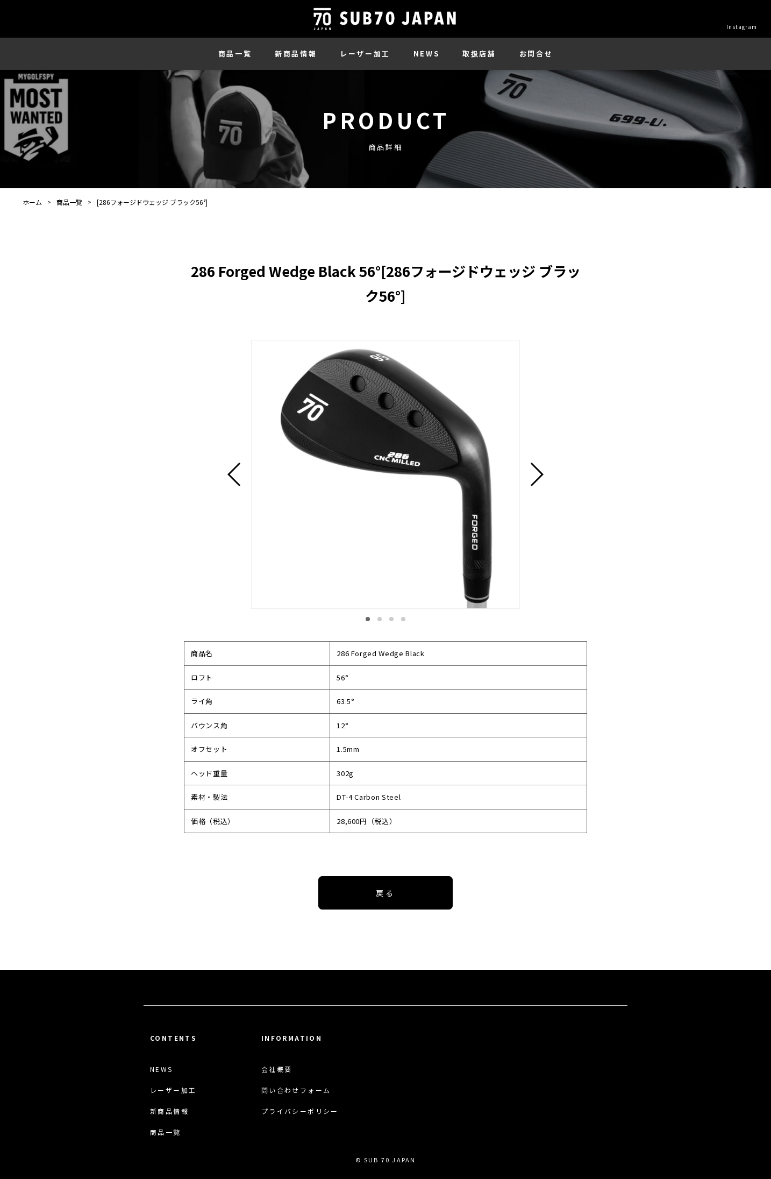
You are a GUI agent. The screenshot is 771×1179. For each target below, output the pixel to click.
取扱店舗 (479, 53)
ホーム (32, 202)
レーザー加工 (365, 53)
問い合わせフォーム (296, 1090)
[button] (368, 619)
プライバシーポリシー (300, 1111)
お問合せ (536, 53)
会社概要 (276, 1069)
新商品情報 (296, 53)
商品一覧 (235, 53)
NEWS (426, 53)
